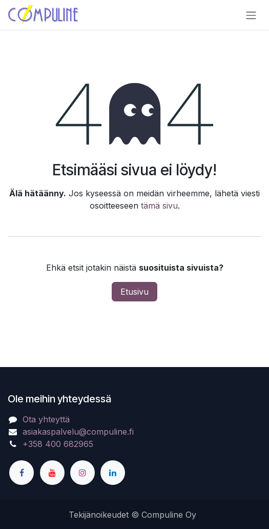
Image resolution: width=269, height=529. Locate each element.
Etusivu (134, 292)
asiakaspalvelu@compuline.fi (78, 431)
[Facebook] (21, 472)
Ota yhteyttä (46, 419)
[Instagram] (82, 472)
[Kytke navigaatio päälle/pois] (251, 15)
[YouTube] (52, 472)
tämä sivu (159, 205)
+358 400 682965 (58, 444)
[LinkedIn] (112, 472)
